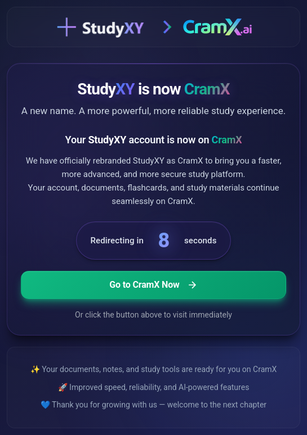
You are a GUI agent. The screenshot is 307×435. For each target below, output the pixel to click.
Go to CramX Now (153, 285)
